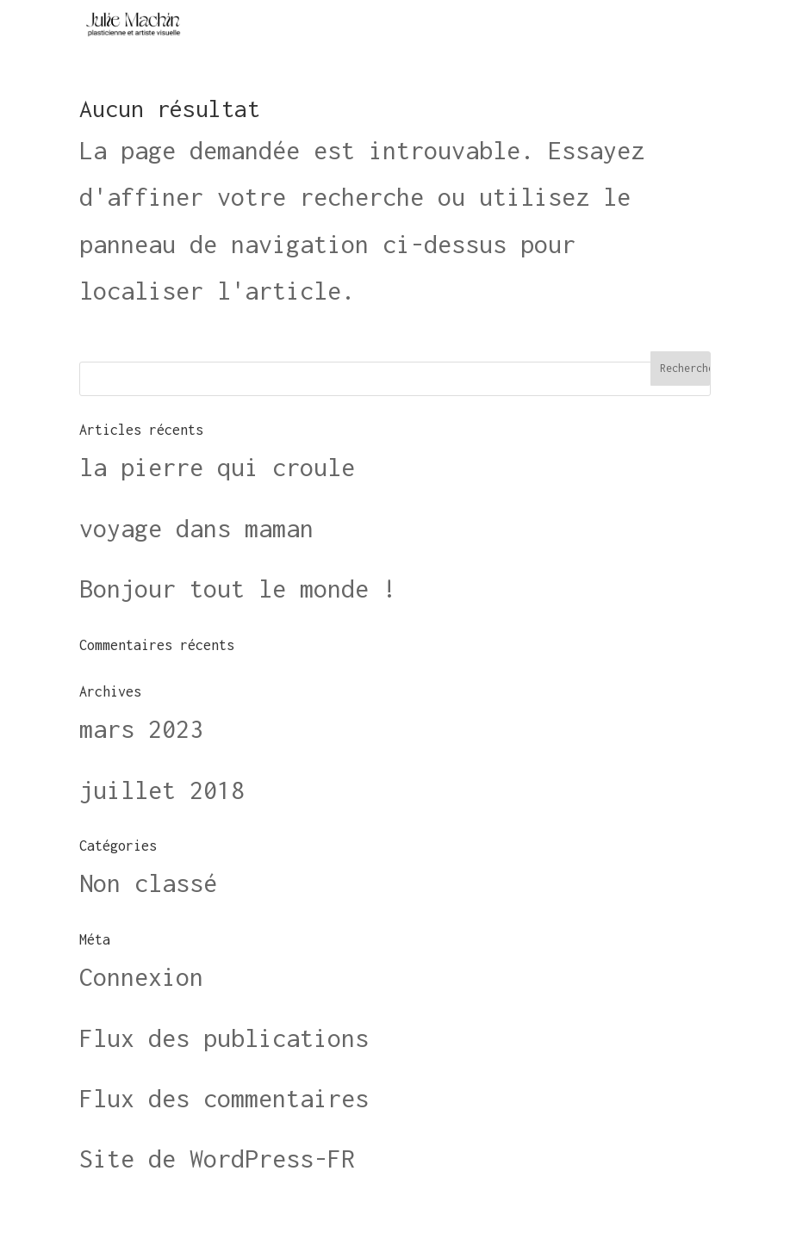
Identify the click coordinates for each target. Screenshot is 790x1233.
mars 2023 (141, 729)
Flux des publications (224, 1038)
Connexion (141, 977)
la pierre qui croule (217, 467)
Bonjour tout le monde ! (237, 588)
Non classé (148, 883)
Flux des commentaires (224, 1098)
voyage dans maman (196, 528)
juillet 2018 (162, 790)
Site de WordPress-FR (217, 1158)
